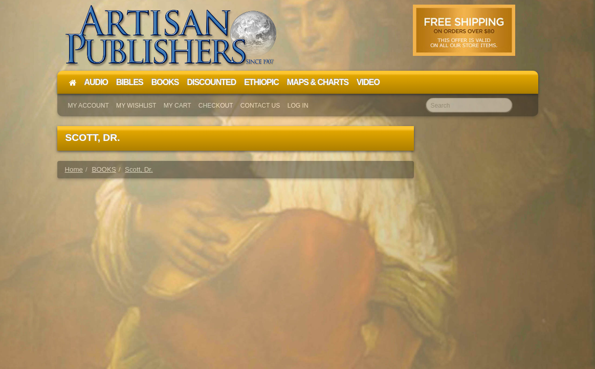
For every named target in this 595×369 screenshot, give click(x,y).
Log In (298, 105)
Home (74, 169)
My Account (88, 105)
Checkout (216, 105)
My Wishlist (136, 105)
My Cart (177, 105)
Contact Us (260, 105)
